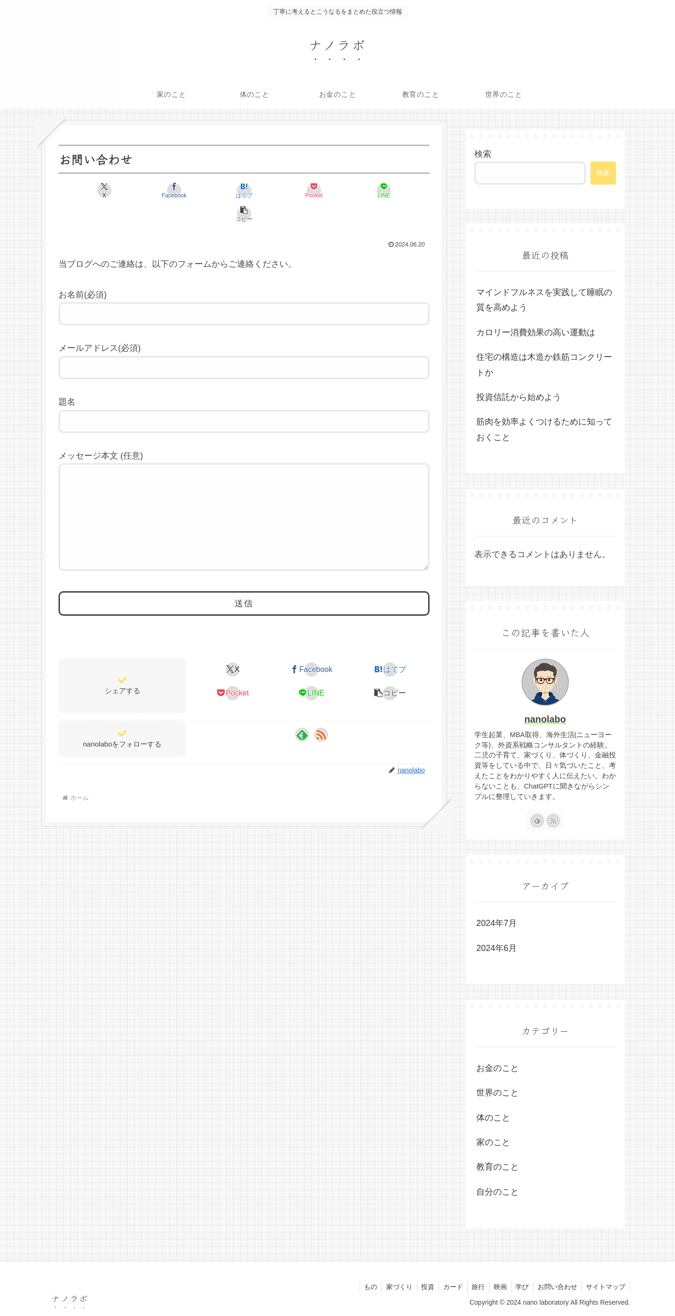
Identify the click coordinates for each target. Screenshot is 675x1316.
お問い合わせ (555, 1287)
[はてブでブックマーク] (213, 190)
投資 (420, 1287)
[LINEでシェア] (337, 190)
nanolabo (545, 719)
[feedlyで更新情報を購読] (302, 730)
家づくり (390, 1287)
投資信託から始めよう (518, 397)
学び (519, 1287)
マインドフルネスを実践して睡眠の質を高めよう (544, 300)
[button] (400, 190)
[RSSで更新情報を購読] (321, 730)
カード (446, 1287)
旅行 (473, 1287)
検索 (482, 154)
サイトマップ (605, 1287)
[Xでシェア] (88, 190)
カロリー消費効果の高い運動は (535, 332)
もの (360, 1287)
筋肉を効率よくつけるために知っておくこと (544, 429)
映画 (496, 1287)
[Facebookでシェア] (150, 190)
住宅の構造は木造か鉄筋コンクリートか (544, 364)
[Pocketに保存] (275, 190)
